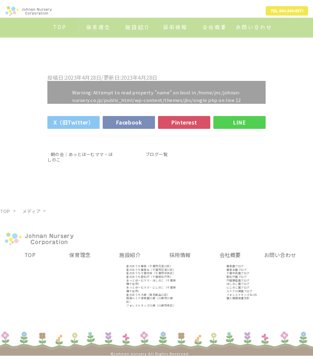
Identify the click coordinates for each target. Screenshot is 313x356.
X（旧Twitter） (73, 122)
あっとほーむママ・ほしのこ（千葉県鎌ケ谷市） (151, 282)
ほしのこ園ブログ (238, 284)
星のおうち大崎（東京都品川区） (148, 295)
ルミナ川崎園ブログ (239, 291)
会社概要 (230, 255)
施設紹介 (130, 255)
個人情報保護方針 (238, 298)
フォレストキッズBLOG (241, 295)
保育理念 (79, 255)
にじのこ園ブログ (238, 287)
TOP (30, 255)
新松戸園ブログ (236, 277)
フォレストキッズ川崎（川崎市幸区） (151, 305)
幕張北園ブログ (236, 270)
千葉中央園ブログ (238, 273)
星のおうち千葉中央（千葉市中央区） (151, 273)
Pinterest (184, 122)
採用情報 (180, 255)
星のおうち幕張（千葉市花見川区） (149, 266)
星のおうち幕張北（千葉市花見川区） (151, 270)
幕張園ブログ (235, 266)
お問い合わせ (280, 255)
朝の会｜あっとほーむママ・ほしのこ (80, 157)
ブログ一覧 (156, 154)
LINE (239, 122)
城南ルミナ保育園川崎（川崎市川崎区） (149, 300)
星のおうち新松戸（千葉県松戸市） (149, 277)
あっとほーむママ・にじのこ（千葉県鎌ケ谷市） (151, 289)
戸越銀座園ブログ (238, 280)
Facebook (129, 122)
